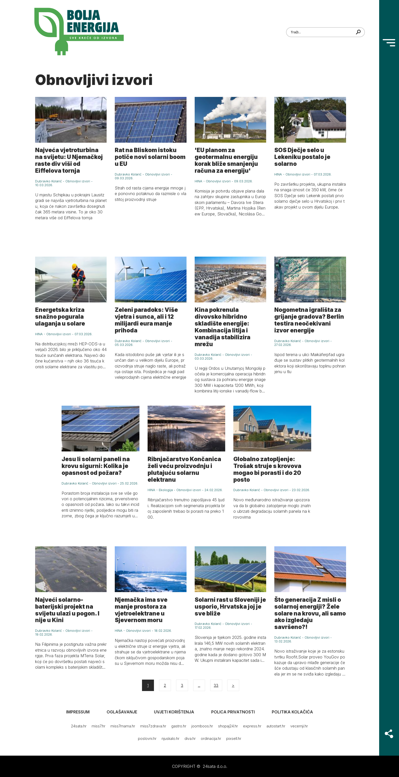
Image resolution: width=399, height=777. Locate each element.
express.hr (252, 726)
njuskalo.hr (170, 738)
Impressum (78, 711)
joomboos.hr (202, 726)
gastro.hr (178, 726)
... (199, 685)
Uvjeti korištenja (174, 711)
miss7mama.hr (122, 726)
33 (216, 685)
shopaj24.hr (228, 726)
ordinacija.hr (211, 738)
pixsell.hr (233, 738)
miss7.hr (98, 726)
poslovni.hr (147, 738)
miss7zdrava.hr (153, 726)
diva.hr (190, 738)
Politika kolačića (292, 711)
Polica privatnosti (233, 711)
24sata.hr (79, 726)
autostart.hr (275, 726)
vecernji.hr (299, 726)
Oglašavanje (122, 711)
